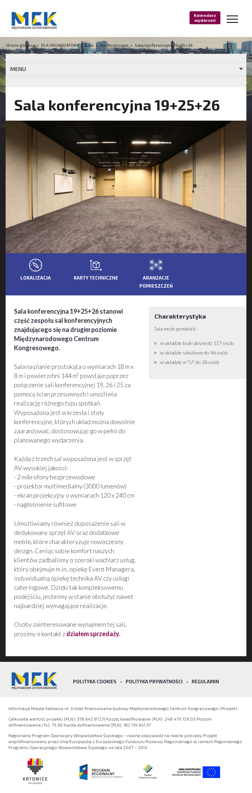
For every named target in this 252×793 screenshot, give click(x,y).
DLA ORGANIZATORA (60, 45)
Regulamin (205, 681)
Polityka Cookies (95, 681)
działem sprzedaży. (93, 634)
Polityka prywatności (154, 681)
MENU (18, 68)
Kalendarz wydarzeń (205, 18)
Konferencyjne (114, 45)
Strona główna (21, 45)
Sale (89, 45)
